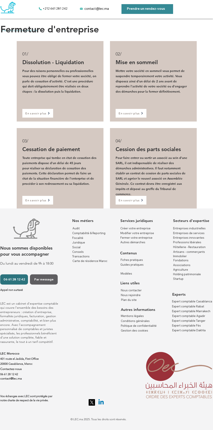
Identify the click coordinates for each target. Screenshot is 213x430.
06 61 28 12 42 (9, 374)
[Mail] (81, 9)
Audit (76, 228)
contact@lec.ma (96, 9)
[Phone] (40, 8)
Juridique (78, 242)
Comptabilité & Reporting (88, 233)
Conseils (78, 251)
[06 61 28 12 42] (14, 279)
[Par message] (44, 279)
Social (76, 247)
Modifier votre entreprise (137, 233)
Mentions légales (132, 316)
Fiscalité (77, 238)
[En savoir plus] (37, 113)
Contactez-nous (11, 369)
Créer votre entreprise (135, 228)
